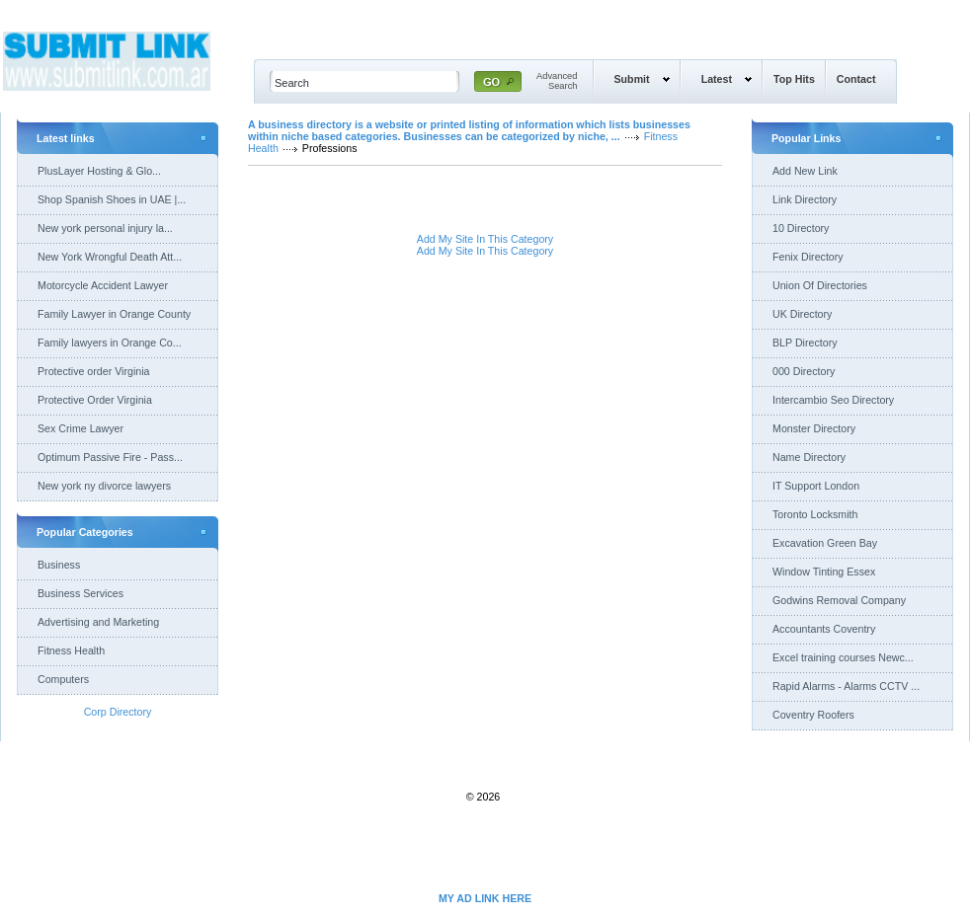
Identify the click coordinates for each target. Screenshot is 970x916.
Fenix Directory (808, 257)
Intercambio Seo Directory (833, 400)
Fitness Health (71, 650)
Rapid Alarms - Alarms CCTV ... (846, 686)
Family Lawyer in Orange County (114, 314)
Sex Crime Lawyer (80, 428)
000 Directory (803, 371)
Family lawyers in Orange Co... (110, 342)
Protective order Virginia (94, 371)
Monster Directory (813, 428)
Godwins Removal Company (839, 600)
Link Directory (804, 199)
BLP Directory (805, 342)
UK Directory (802, 314)
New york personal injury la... (105, 228)
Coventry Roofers (813, 715)
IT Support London (815, 486)
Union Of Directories (819, 285)
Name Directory (809, 457)
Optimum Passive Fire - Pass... (110, 457)
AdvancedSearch (557, 81)
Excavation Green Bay (824, 543)
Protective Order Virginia (95, 400)
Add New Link (805, 171)
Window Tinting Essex (823, 571)
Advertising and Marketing (98, 622)
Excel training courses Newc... (843, 657)
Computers (63, 679)
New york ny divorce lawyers (104, 486)
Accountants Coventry (823, 629)
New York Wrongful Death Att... (110, 257)
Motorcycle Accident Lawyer (103, 285)
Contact (856, 79)
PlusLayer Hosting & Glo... (99, 171)
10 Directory (800, 228)
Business (59, 565)
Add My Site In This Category (485, 239)
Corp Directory (118, 712)
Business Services (80, 593)
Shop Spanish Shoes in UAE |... (112, 199)
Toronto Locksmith (814, 514)
